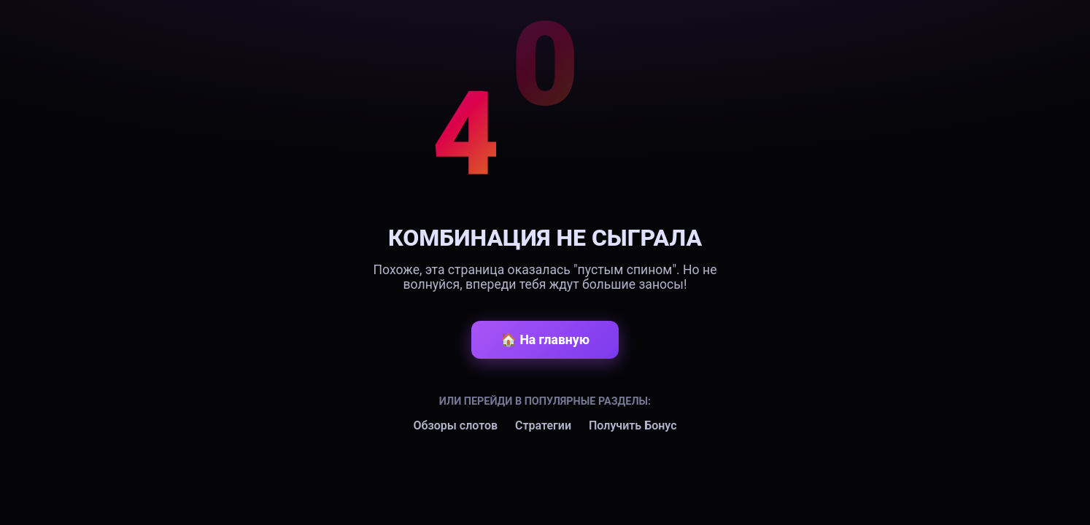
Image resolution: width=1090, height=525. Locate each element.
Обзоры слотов (455, 425)
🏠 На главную (545, 339)
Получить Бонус (633, 425)
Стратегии (543, 425)
